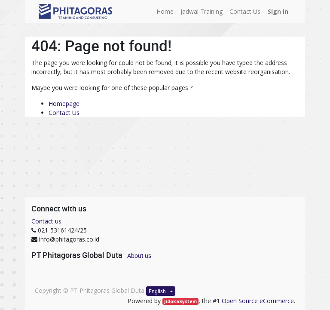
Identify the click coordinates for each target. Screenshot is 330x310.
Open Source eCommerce (258, 301)
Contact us (46, 221)
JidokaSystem (180, 301)
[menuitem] (165, 11)
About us (139, 255)
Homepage (64, 103)
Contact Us (64, 112)
